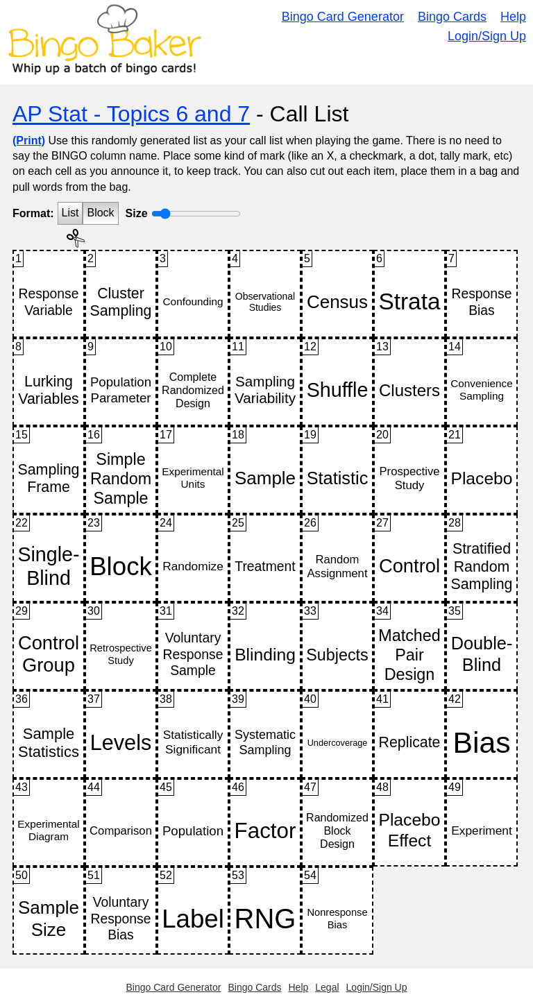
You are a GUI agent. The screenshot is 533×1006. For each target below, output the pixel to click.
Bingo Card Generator (343, 17)
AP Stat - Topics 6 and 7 (131, 113)
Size (137, 213)
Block (100, 213)
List (70, 213)
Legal (327, 987)
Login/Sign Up (487, 36)
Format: (33, 213)
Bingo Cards (452, 17)
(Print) (28, 140)
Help (513, 17)
